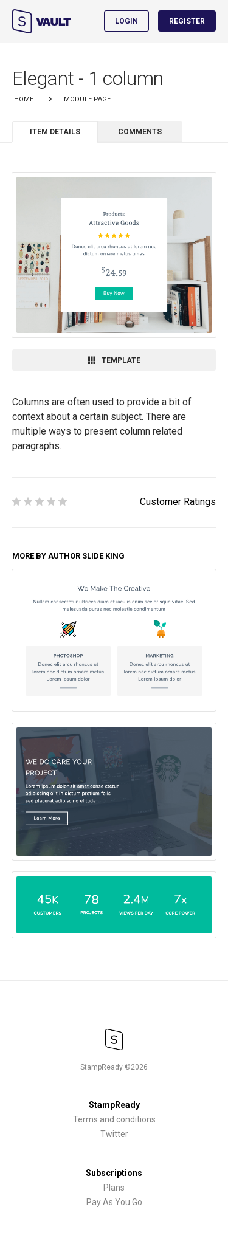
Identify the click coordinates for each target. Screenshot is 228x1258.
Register (187, 21)
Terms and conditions (114, 1119)
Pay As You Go (114, 1202)
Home (23, 99)
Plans (114, 1187)
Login (126, 21)
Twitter (114, 1134)
